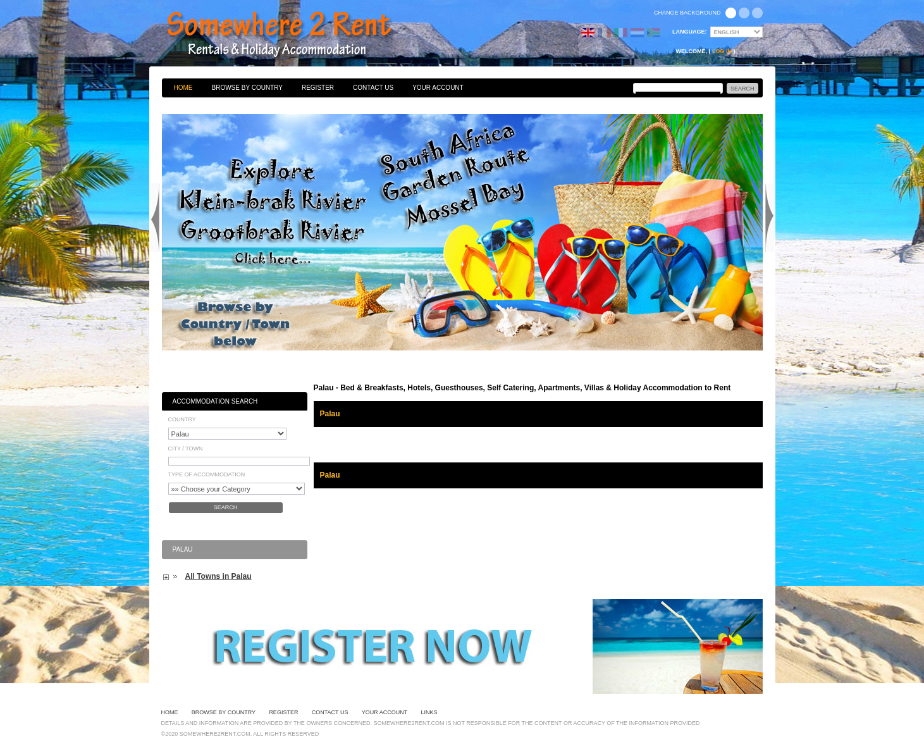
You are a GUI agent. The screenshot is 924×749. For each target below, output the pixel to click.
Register (318, 87)
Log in (722, 51)
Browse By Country (247, 87)
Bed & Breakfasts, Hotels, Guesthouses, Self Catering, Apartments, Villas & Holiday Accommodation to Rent (293, 34)
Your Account (438, 87)
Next (769, 217)
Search (226, 507)
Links (429, 712)
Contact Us (373, 87)
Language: (689, 31)
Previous (155, 217)
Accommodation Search (215, 401)
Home (183, 87)
